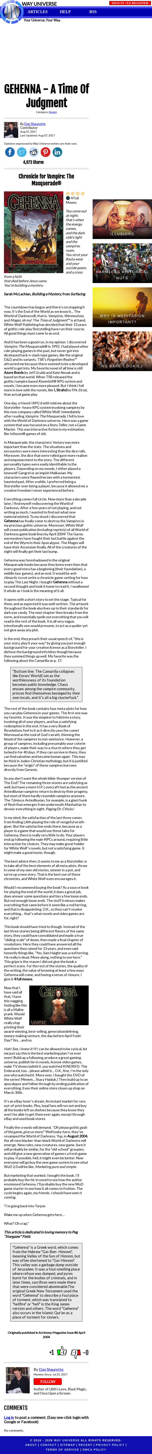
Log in (9, 1417)
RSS (93, 12)
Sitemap (43, 1444)
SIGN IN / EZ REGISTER (130, 3)
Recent (61, 1444)
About (7, 1444)
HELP (65, 12)
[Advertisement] (76, 52)
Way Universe (67, 1440)
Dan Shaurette (51, 1369)
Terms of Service (121, 1444)
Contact (24, 1444)
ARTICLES (38, 12)
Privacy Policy (86, 1444)
